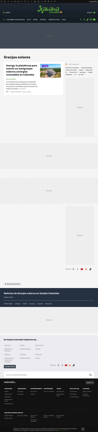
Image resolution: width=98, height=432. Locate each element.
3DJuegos (20, 391)
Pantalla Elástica (25, 358)
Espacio (43, 19)
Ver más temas (10, 366)
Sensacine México (34, 416)
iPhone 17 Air (73, 72)
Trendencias (73, 391)
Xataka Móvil (8, 394)
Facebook (84, 19)
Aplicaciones (11, 79)
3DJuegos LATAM (22, 415)
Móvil (35, 19)
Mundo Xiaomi (8, 403)
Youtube (94, 19)
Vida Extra (21, 394)
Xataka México (8, 415)
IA (75, 74)
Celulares (17, 304)
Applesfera (7, 397)
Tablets (25, 304)
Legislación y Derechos (8, 350)
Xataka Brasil (8, 418)
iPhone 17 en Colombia (72, 68)
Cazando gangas (25, 349)
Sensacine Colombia (34, 420)
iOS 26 (81, 70)
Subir (88, 382)
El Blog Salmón (87, 391)
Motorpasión (60, 391)
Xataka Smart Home (8, 400)
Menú (8, 12)
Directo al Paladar (49, 391)
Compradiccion (74, 397)
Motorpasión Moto (60, 394)
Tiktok (87, 19)
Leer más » (22, 89)
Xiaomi (37, 358)
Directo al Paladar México (49, 416)
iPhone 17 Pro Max (71, 70)
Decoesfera (73, 394)
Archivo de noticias (13, 284)
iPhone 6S (48, 304)
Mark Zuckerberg (86, 68)
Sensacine (34, 391)
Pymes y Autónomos (86, 394)
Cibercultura (54, 19)
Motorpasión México (60, 416)
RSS (86, 268)
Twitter (81, 19)
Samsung (82, 72)
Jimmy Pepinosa (15, 92)
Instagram (91, 19)
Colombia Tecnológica (16, 19)
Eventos (37, 349)
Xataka (6, 391)
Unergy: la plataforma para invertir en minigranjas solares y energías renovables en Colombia (21, 70)
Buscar (90, 375)
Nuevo (89, 12)
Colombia (40, 304)
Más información (63, 430)
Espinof (33, 394)
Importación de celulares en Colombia (9, 360)
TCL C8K (81, 74)
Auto (29, 19)
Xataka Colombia (49, 10)
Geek (64, 19)
